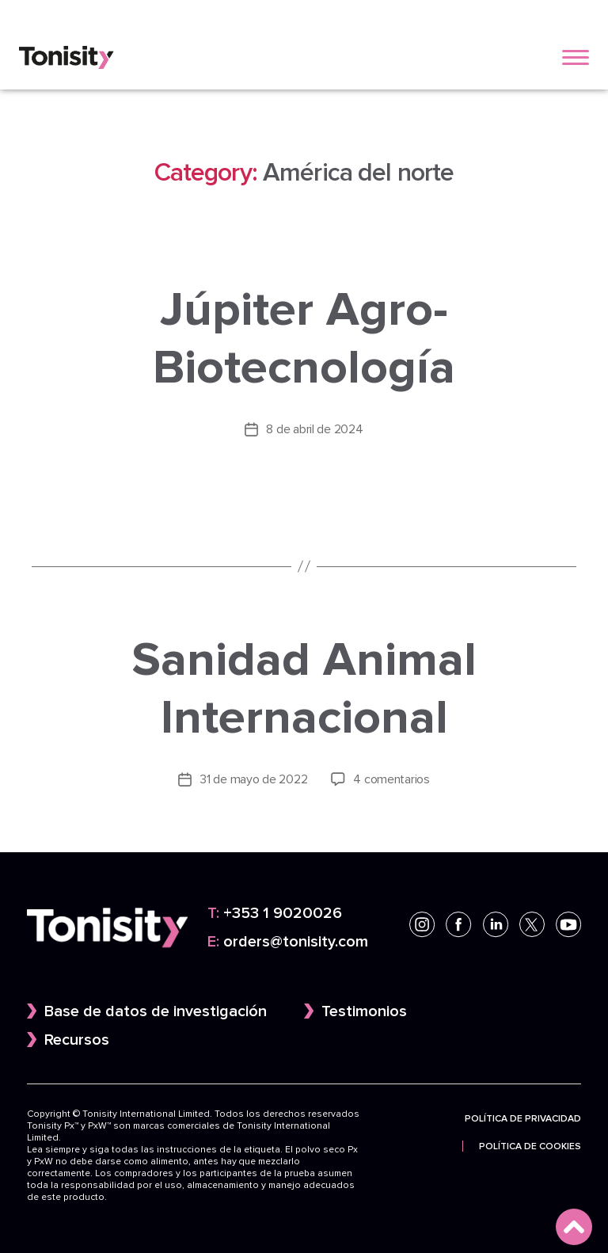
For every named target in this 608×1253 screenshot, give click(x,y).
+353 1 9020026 (274, 912)
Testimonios (364, 1009)
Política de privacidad (523, 1116)
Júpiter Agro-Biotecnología (304, 338)
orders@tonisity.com (287, 940)
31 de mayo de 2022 (253, 778)
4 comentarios (391, 778)
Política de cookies (530, 1144)
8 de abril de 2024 (314, 428)
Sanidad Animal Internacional (304, 687)
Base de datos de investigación (155, 1009)
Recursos (76, 1038)
